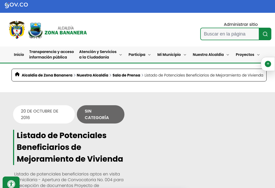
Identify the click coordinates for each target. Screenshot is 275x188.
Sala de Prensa (126, 75)
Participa (137, 54)
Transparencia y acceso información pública (51, 54)
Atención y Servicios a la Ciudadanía (98, 54)
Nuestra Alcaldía (208, 54)
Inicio (19, 54)
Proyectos (245, 54)
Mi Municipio (169, 54)
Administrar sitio (241, 24)
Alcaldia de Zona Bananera (47, 75)
